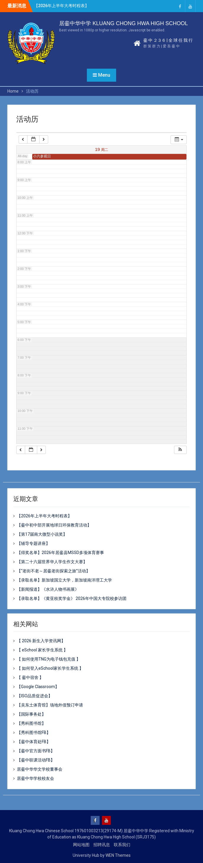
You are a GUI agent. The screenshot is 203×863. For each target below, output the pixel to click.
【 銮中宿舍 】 (30, 677)
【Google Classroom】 (38, 686)
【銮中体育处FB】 (34, 741)
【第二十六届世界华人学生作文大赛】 (52, 561)
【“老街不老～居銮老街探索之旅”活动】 (53, 571)
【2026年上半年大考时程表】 (61, 5)
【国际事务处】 (31, 714)
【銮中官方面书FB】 (36, 750)
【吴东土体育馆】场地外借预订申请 (50, 705)
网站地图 (81, 844)
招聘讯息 (101, 844)
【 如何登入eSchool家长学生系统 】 (50, 668)
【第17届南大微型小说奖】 (42, 534)
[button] (180, 450)
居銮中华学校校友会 (35, 778)
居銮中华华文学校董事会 (39, 769)
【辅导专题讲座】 (33, 543)
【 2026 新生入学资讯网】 (41, 640)
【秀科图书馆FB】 (34, 732)
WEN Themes (118, 855)
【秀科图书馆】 (31, 723)
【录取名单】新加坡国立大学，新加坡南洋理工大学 (64, 580)
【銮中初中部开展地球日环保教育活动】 (54, 525)
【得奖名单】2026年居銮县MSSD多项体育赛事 (60, 552)
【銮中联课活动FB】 (36, 760)
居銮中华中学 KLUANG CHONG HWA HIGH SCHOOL (123, 23)
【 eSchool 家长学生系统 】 (42, 650)
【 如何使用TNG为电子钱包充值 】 (48, 659)
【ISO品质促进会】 (34, 695)
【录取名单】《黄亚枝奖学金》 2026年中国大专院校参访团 (71, 598)
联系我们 (122, 844)
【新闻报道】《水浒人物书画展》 (48, 589)
